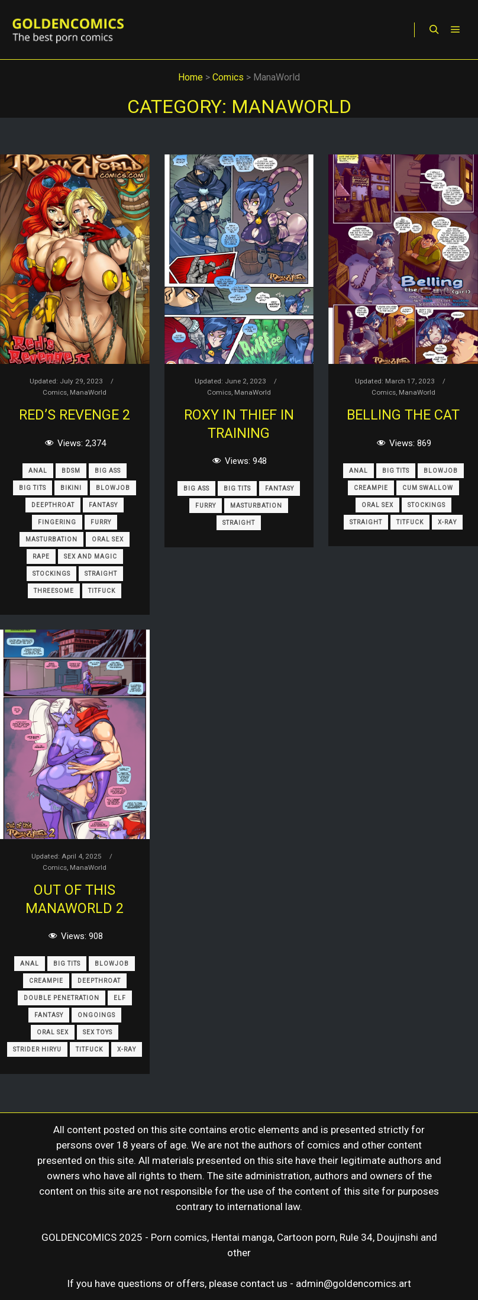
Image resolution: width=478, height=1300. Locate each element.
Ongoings (96, 1015)
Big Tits (32, 488)
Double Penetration (61, 998)
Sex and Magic (90, 556)
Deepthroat (53, 505)
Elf (120, 998)
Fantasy (103, 505)
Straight (101, 573)
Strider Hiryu (37, 1049)
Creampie (371, 488)
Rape (41, 556)
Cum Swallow (427, 488)
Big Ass (108, 470)
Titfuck (101, 591)
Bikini (71, 488)
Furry (101, 522)
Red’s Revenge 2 (74, 415)
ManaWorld (88, 392)
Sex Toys (97, 1032)
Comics (55, 392)
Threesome (54, 591)
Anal (37, 470)
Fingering (57, 522)
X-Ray (447, 522)
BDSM (71, 470)
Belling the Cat (403, 415)
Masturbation (51, 539)
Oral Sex (108, 539)
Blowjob (113, 488)
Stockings (51, 573)
